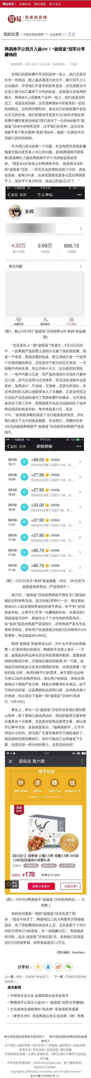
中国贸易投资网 (33, 34)
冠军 (51, 132)
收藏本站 (25, 4)
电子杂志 (55, 4)
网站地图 (40, 4)
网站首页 (8, 4)
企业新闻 (55, 34)
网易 (70, 120)
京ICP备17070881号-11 (44, 1076)
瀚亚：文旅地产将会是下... (33, 976)
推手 (24, 97)
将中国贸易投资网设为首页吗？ (24, 1036)
